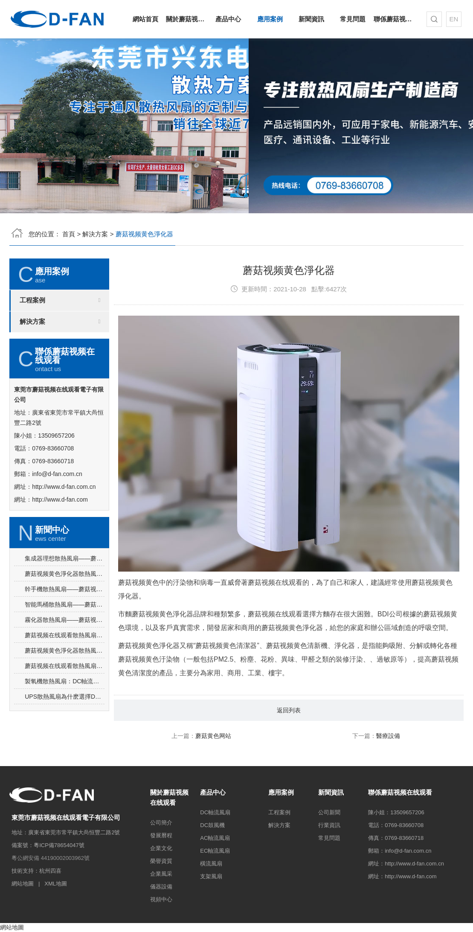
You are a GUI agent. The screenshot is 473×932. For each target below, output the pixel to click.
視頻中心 (161, 899)
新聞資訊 (311, 19)
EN (453, 19)
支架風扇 (211, 876)
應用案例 (270, 19)
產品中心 (228, 19)
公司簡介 (161, 822)
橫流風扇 (211, 863)
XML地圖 (55, 883)
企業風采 (161, 874)
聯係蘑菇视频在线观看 (394, 19)
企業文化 (161, 848)
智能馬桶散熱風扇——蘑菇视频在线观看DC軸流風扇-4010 (64, 639)
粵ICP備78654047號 (59, 845)
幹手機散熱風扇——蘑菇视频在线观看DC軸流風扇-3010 (64, 624)
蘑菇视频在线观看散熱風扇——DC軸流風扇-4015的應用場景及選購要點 (64, 670)
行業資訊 (329, 825)
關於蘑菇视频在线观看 (186, 19)
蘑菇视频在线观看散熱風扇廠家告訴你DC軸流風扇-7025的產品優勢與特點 (64, 701)
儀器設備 (161, 886)
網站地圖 (23, 883)
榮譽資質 (161, 861)
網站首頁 (145, 19)
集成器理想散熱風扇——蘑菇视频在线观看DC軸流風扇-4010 (64, 593)
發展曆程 (161, 835)
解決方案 (95, 234)
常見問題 (353, 19)
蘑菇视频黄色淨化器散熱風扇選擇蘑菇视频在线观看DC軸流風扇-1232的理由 (64, 685)
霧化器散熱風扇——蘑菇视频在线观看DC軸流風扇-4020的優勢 (64, 655)
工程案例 (32, 300)
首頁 (68, 234)
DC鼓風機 (212, 825)
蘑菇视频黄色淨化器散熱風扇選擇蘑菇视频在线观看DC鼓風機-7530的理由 (64, 609)
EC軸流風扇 (215, 851)
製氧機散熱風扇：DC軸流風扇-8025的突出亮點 (64, 716)
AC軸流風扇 (215, 838)
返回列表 (289, 745)
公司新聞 (329, 812)
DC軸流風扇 (215, 812)
